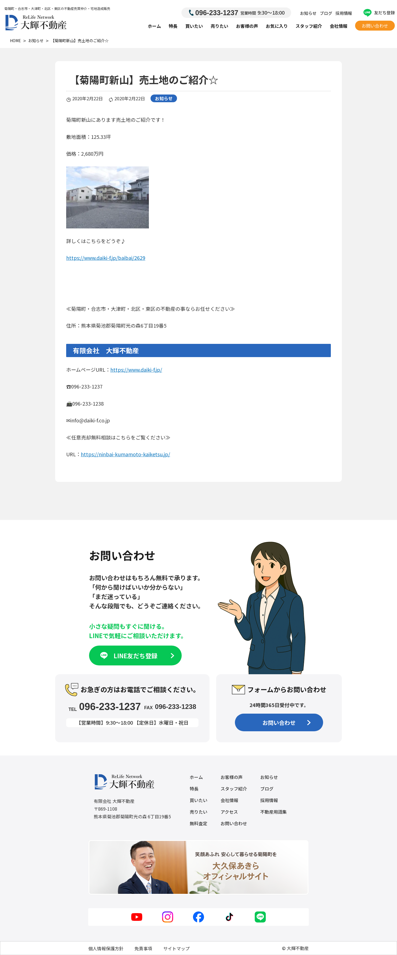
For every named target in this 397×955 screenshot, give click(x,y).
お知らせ (308, 13)
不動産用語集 (273, 811)
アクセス (229, 811)
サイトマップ (176, 948)
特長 (173, 26)
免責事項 (143, 948)
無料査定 (198, 823)
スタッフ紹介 (309, 26)
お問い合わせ (375, 25)
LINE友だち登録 (136, 655)
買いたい (194, 26)
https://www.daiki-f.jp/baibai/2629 (105, 257)
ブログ (326, 13)
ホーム (154, 26)
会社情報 (338, 26)
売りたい (219, 26)
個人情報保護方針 (106, 948)
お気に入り (277, 26)
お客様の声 (247, 26)
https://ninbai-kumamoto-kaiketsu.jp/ (125, 454)
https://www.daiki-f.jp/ (136, 369)
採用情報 (344, 13)
